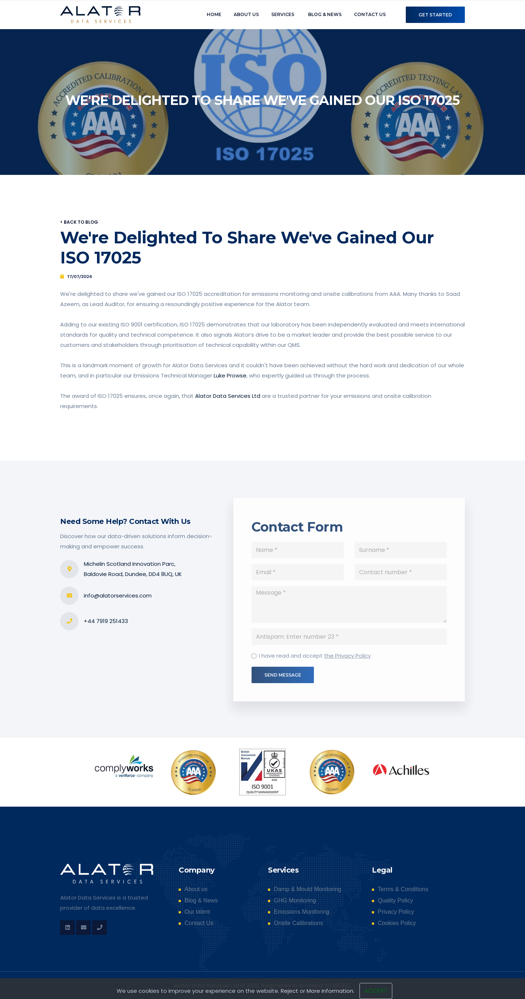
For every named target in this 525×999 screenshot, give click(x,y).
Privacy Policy (396, 912)
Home (214, 14)
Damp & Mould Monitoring (307, 889)
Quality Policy (395, 901)
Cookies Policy (397, 923)
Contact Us (370, 14)
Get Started (435, 14)
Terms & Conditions (403, 889)
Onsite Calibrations (298, 923)
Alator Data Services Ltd (227, 396)
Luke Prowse (230, 375)
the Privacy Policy (347, 657)
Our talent (197, 912)
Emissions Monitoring (301, 912)
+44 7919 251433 (106, 621)
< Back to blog (79, 222)
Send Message (282, 676)
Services (282, 14)
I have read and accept (315, 657)
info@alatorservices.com (118, 595)
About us (246, 14)
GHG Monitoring (295, 901)
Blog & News (325, 14)
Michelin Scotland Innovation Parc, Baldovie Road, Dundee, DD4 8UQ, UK (133, 569)
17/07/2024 (79, 276)
